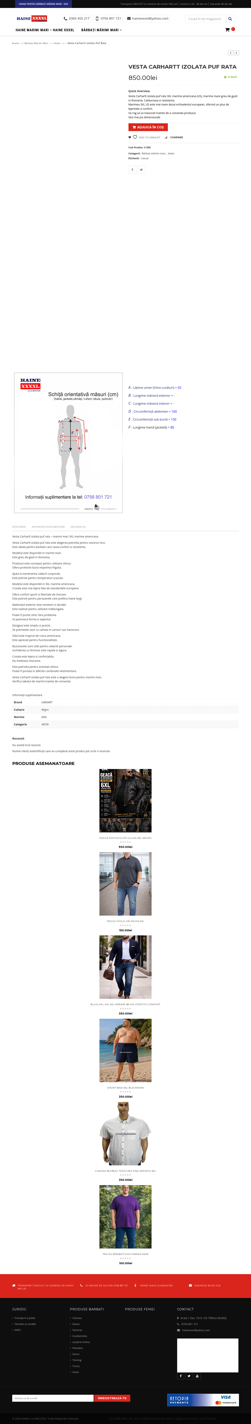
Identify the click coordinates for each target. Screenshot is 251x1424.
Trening (76, 1360)
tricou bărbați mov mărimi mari (126, 1254)
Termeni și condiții (25, 1324)
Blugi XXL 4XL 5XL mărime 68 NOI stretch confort (125, 1004)
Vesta (57, 43)
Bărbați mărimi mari (100, 30)
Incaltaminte (79, 1336)
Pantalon (77, 1348)
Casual (144, 158)
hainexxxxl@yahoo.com (196, 1330)
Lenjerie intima (81, 1342)
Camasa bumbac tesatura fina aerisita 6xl (125, 1170)
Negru (45, 709)
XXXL (44, 717)
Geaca (75, 1324)
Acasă (15, 43)
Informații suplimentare (48, 526)
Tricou (76, 1366)
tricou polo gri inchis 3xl (125, 921)
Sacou (75, 1354)
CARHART (46, 702)
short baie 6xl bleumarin (125, 1087)
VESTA (45, 724)
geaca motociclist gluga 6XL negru (125, 837)
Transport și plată (25, 1318)
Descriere (19, 526)
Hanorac (77, 1330)
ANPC (18, 1330)
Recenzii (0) (78, 526)
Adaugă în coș (150, 127)
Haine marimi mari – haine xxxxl (45, 30)
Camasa (77, 1318)
